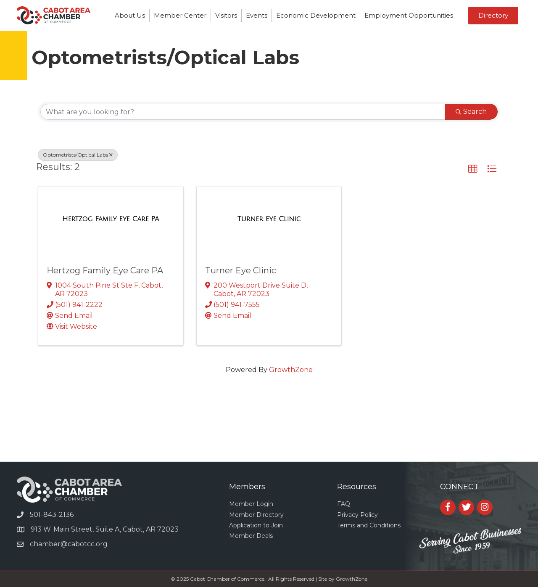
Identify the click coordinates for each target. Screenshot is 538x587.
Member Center (180, 15)
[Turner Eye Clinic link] (269, 219)
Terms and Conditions (369, 525)
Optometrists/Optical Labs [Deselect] (78, 155)
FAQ (343, 504)
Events (256, 15)
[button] (493, 15)
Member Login (251, 504)
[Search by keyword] (242, 112)
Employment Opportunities (408, 15)
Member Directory (256, 515)
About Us (130, 15)
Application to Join (256, 525)
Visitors (226, 15)
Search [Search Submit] (471, 111)
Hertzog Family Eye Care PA (105, 270)
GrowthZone (291, 370)
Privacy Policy (357, 515)
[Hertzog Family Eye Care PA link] (110, 219)
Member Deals (251, 536)
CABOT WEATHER (269, 429)
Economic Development (316, 15)
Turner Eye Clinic (240, 270)
